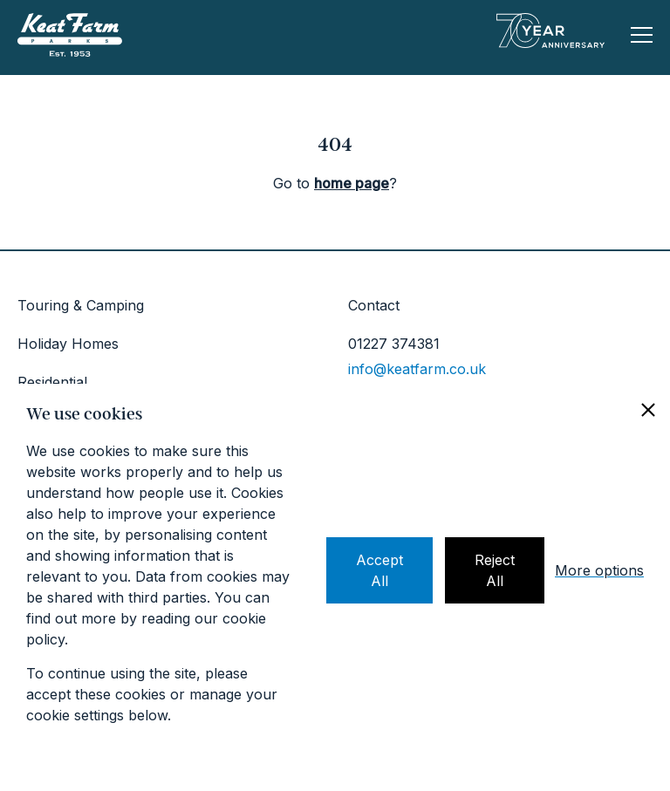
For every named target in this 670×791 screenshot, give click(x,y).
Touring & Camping (80, 305)
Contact (374, 305)
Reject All (495, 570)
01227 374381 (394, 343)
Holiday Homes (68, 343)
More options (599, 570)
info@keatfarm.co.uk (417, 369)
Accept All (379, 570)
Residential (52, 382)
